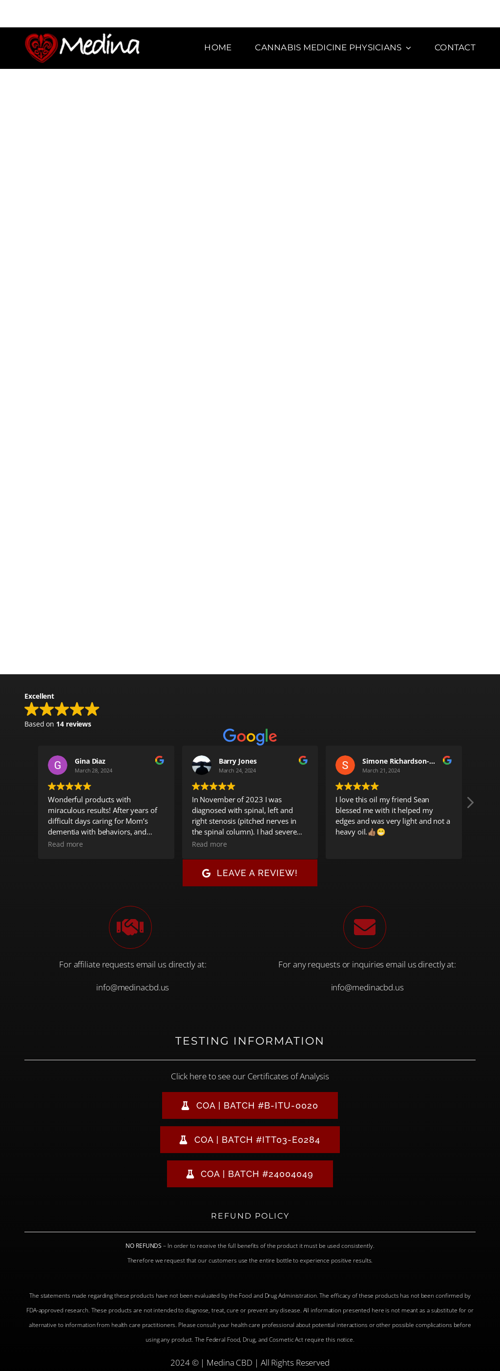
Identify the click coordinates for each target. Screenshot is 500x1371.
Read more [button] (65, 844)
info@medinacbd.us (132, 987)
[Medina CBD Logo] (82, 36)
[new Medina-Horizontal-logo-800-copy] (72, 78)
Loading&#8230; (250, 411)
